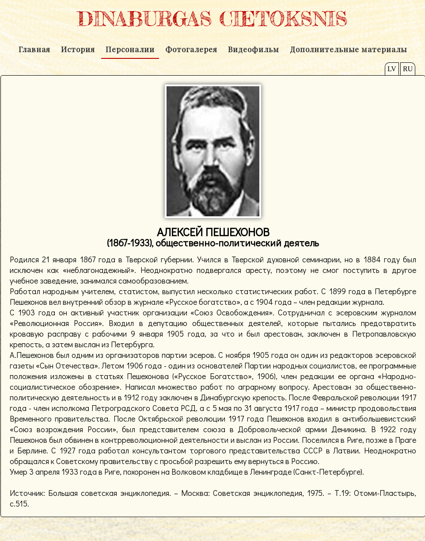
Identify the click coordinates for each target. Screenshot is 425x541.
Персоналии (130, 49)
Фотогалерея (191, 49)
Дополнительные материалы (348, 49)
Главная (34, 49)
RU (408, 69)
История (78, 49)
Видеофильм (253, 49)
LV (391, 69)
